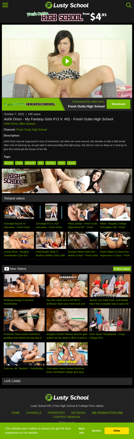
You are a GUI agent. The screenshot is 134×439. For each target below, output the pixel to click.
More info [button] (82, 430)
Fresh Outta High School (31, 129)
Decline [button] (96, 430)
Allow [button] (116, 430)
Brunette (8, 163)
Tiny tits (72, 163)
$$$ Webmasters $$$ (107, 412)
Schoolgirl (51, 163)
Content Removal (67, 417)
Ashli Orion (11, 123)
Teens (61, 163)
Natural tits (30, 163)
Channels (33, 412)
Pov (40, 163)
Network (78, 412)
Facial (19, 163)
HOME (15, 412)
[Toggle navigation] (5, 5)
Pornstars (56, 412)
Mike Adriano (27, 123)
